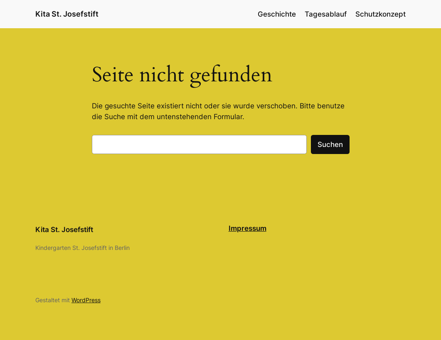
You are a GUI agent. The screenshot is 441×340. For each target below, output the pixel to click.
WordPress (86, 299)
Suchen (330, 144)
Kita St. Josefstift (67, 14)
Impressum (247, 228)
